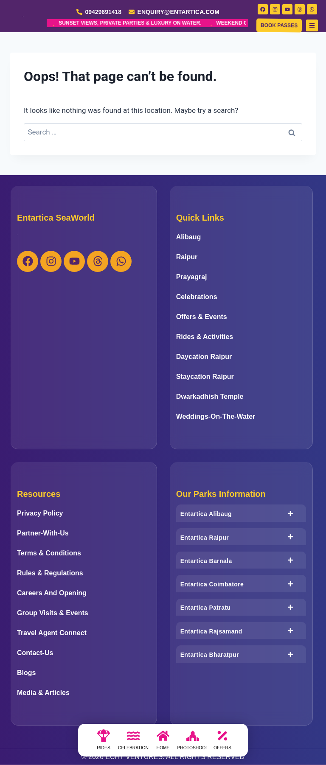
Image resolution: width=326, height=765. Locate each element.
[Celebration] (133, 742)
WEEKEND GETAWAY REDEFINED (178, 23)
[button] (312, 25)
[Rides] (103, 742)
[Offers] (222, 742)
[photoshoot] (193, 742)
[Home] (163, 742)
